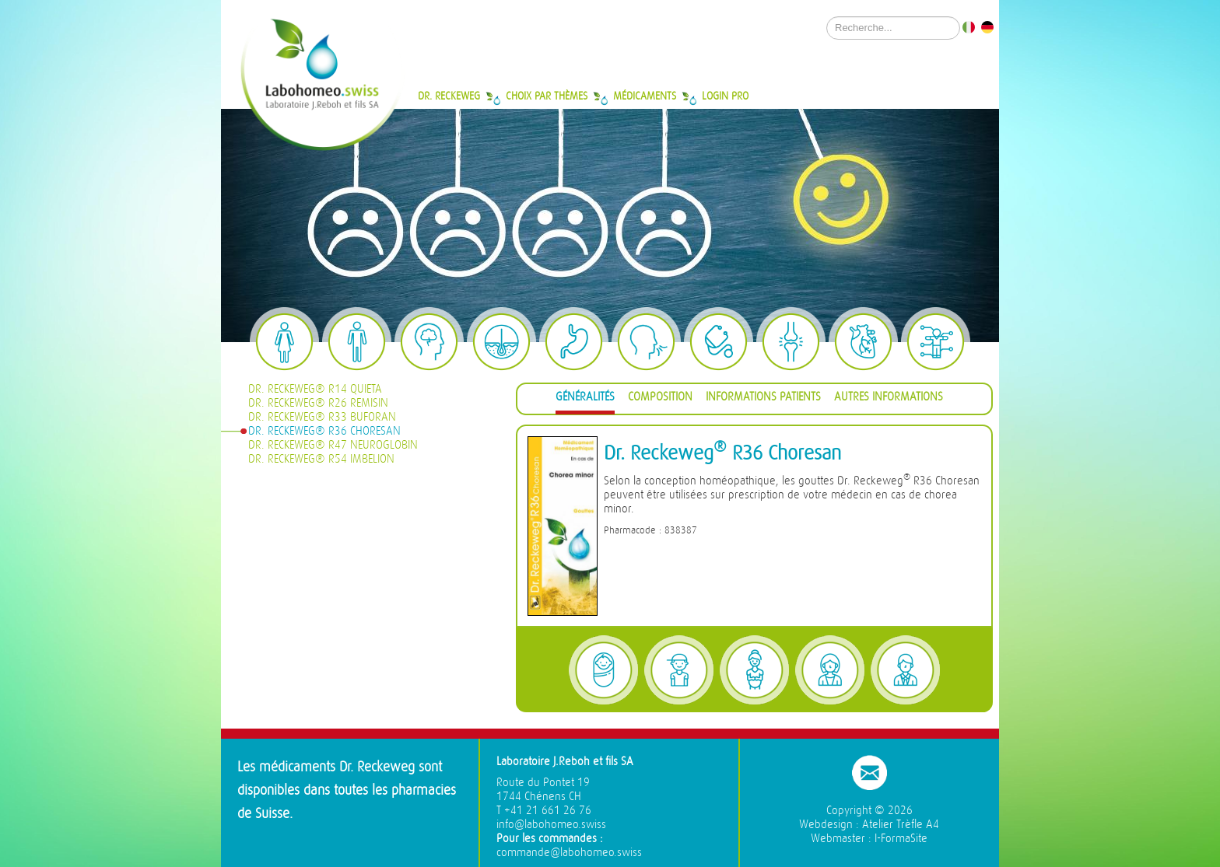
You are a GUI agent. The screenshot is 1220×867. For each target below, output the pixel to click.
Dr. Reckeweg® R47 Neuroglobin (333, 445)
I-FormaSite (901, 838)
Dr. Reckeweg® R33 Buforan (322, 417)
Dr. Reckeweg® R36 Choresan (324, 431)
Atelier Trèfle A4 (900, 824)
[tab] (585, 399)
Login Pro (725, 95)
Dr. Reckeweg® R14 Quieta (315, 389)
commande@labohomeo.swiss (569, 852)
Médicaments (644, 95)
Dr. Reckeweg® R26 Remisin (318, 403)
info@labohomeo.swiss (551, 824)
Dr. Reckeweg (449, 95)
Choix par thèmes (546, 95)
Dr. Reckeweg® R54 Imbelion (321, 459)
